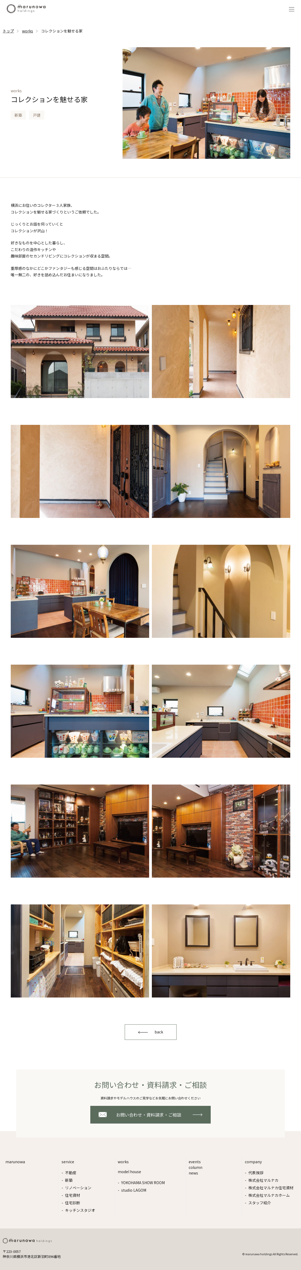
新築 (69, 1180)
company (253, 1161)
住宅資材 (72, 1195)
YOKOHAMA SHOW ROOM (143, 1182)
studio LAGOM (133, 1190)
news (193, 1173)
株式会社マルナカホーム (269, 1195)
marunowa (15, 1161)
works (27, 31)
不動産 (70, 1172)
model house (129, 1171)
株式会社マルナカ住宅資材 (270, 1187)
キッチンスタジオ (80, 1210)
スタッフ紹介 (259, 1202)
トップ (8, 31)
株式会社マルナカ (263, 1180)
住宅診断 (72, 1202)
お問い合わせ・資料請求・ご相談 (148, 1114)
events (195, 1161)
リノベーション (78, 1187)
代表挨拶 (255, 1172)
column (195, 1167)
